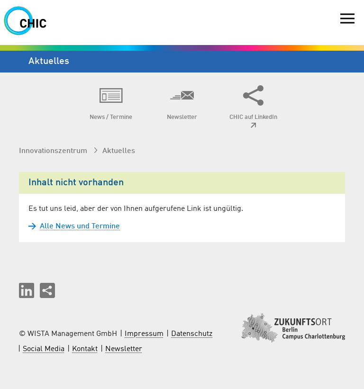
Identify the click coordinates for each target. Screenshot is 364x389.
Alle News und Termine (74, 226)
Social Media (43, 349)
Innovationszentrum (54, 151)
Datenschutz (191, 334)
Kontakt (85, 349)
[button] (26, 290)
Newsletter (123, 349)
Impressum (144, 334)
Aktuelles (118, 151)
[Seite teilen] (47, 290)
